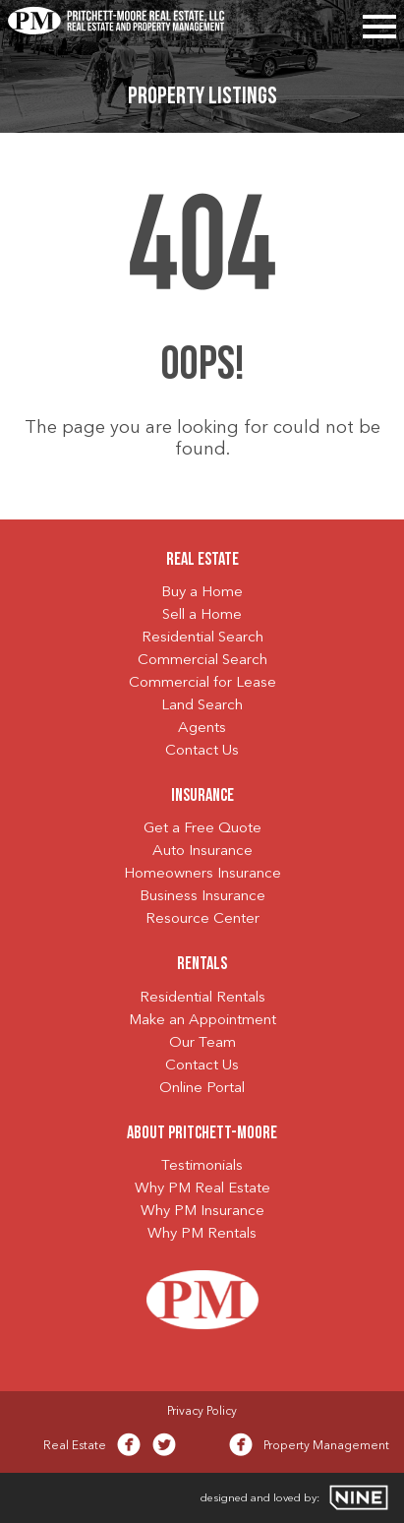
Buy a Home (202, 592)
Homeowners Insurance (202, 874)
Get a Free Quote (202, 829)
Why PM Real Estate (202, 1189)
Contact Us (202, 751)
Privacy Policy (202, 1412)
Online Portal (202, 1088)
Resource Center (202, 919)
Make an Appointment (202, 1020)
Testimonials (202, 1166)
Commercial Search (202, 660)
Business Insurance (202, 896)
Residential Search (202, 638)
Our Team (202, 1043)
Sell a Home (202, 615)
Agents (202, 728)
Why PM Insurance (202, 1211)
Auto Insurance (202, 851)
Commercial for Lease (202, 683)
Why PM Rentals (202, 1234)
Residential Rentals (202, 998)
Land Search (202, 706)
